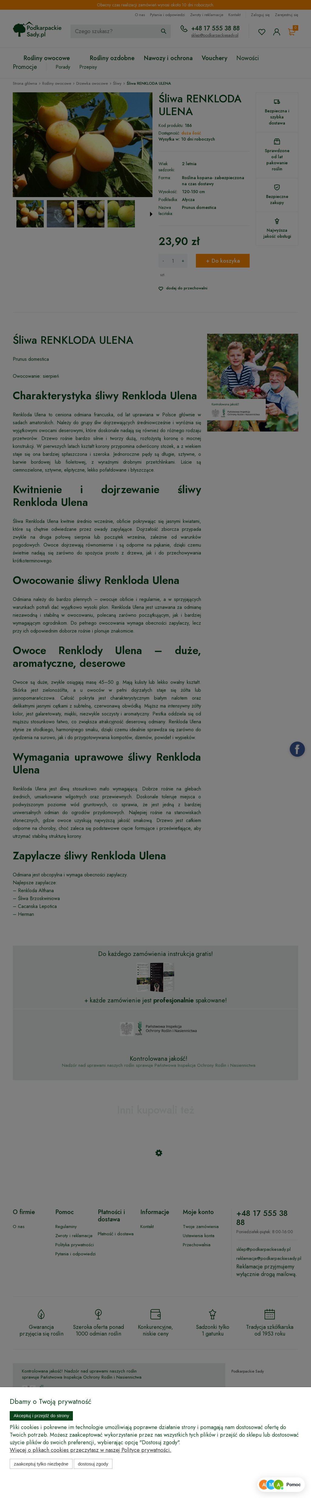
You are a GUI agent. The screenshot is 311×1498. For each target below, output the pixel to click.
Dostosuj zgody (93, 1463)
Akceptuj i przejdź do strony (41, 1415)
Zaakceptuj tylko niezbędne (41, 1463)
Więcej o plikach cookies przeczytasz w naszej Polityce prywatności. (90, 1450)
